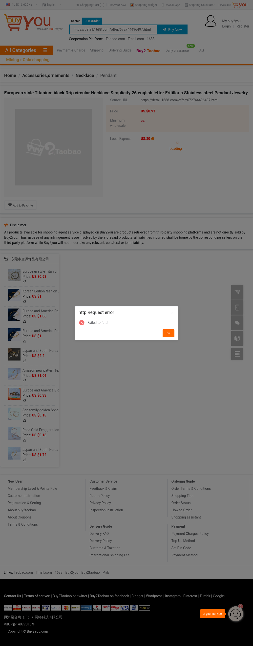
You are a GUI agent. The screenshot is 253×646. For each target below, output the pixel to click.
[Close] (172, 313)
